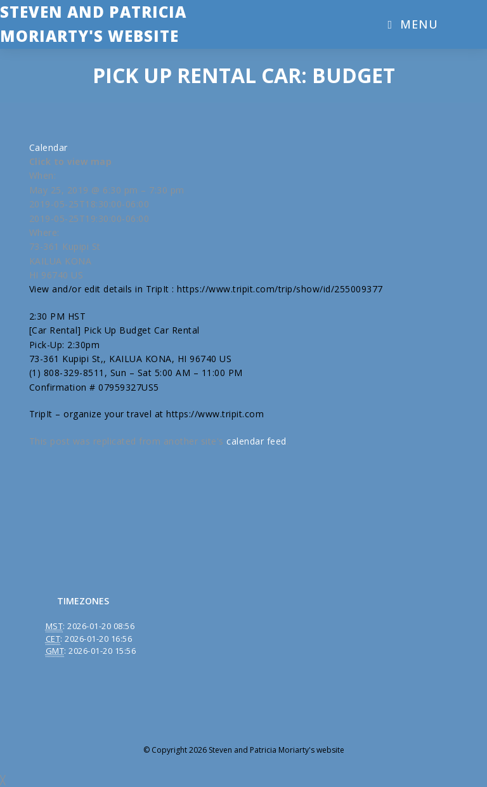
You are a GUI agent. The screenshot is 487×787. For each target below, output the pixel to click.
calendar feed (256, 441)
